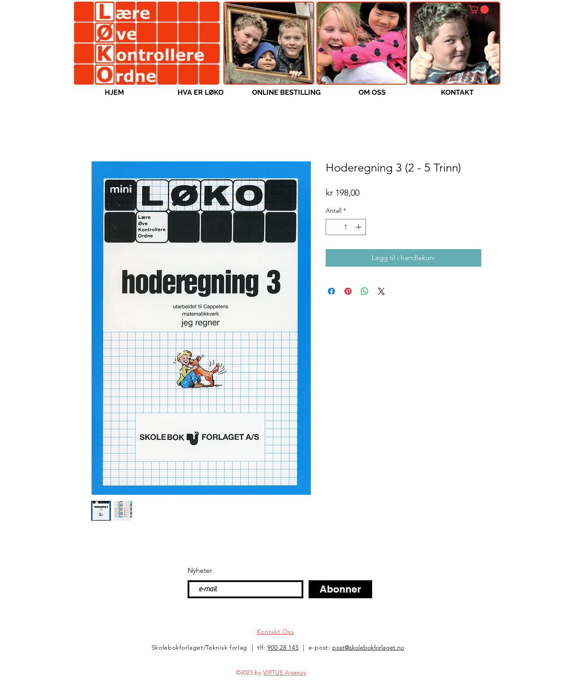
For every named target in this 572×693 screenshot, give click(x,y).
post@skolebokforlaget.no (368, 647)
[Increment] (359, 227)
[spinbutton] (346, 227)
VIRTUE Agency (284, 672)
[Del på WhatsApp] (364, 291)
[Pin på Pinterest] (348, 291)
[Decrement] (332, 227)
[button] (478, 9)
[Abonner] (340, 589)
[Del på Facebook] (331, 291)
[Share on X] (381, 291)
